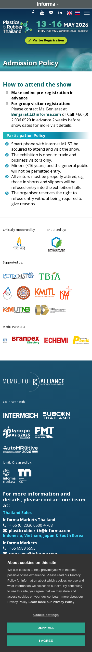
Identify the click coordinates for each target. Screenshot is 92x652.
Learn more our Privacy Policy (51, 602)
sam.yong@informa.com (33, 553)
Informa (46, 4)
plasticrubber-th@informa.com (39, 530)
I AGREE (46, 640)
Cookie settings (46, 615)
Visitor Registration (46, 40)
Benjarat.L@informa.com (36, 114)
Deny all (46, 628)
